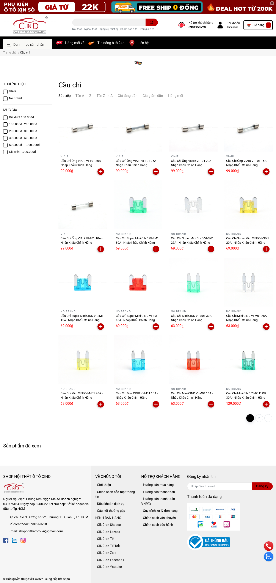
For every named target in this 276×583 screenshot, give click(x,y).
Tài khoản (233, 23)
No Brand (15, 98)
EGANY (38, 579)
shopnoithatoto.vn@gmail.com (41, 531)
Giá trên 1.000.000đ (22, 151)
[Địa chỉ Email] (230, 486)
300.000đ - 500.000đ (23, 138)
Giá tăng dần (127, 96)
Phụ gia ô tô (147, 29)
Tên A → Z (83, 96)
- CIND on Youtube (108, 567)
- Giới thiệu (103, 485)
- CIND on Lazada (107, 532)
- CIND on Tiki (105, 539)
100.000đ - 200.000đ (23, 124)
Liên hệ (143, 43)
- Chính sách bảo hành (157, 525)
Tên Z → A (105, 96)
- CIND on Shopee (108, 525)
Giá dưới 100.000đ (21, 117)
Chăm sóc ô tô (128, 29)
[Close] (272, 3)
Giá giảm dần (153, 96)
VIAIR (13, 91)
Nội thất (77, 29)
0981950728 (197, 27)
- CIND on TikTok (107, 546)
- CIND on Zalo (105, 553)
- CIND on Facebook (109, 560)
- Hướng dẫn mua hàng (157, 485)
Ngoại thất (90, 29)
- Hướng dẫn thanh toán (158, 492)
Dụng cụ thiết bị (108, 29)
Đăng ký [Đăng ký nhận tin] (262, 486)
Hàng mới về (74, 43)
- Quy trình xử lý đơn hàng (159, 511)
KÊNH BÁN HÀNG (108, 518)
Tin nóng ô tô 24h (110, 43)
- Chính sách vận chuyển (158, 518)
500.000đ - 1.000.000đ (24, 145)
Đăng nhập (232, 27)
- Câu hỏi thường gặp (110, 511)
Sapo (66, 579)
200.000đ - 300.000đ (23, 131)
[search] (152, 22)
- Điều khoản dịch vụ (109, 504)
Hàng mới (175, 96)
